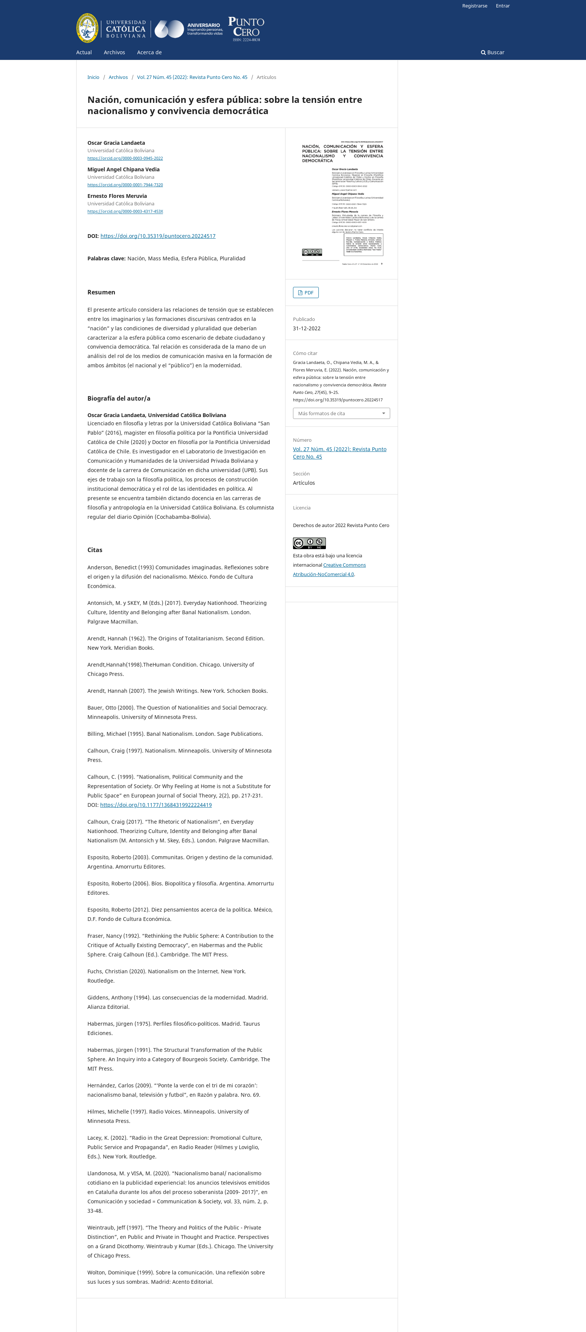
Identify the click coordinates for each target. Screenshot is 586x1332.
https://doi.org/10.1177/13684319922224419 (156, 804)
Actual (84, 52)
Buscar (493, 52)
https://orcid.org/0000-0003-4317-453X (125, 211)
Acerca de (149, 52)
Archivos (114, 52)
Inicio (93, 77)
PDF (308, 292)
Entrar (503, 5)
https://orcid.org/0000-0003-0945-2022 (125, 158)
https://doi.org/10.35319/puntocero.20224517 (158, 235)
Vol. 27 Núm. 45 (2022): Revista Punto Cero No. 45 (192, 77)
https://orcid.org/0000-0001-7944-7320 (125, 184)
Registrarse (474, 5)
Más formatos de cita (321, 413)
